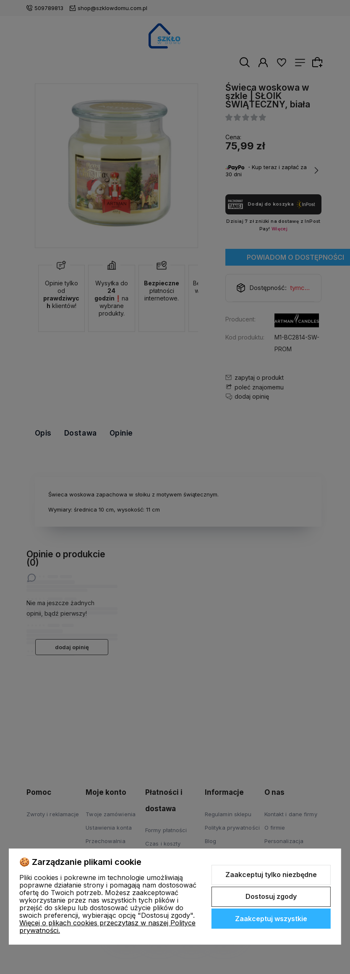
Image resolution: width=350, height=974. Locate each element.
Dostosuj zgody (271, 896)
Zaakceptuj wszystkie (271, 918)
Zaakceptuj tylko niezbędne (271, 874)
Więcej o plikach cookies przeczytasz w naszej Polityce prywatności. (107, 927)
